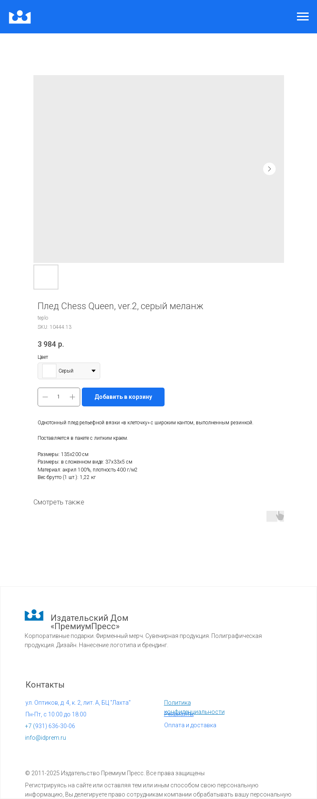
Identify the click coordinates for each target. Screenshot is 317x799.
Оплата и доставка (190, 725)
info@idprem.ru (45, 737)
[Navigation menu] (303, 17)
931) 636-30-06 (50, 726)
